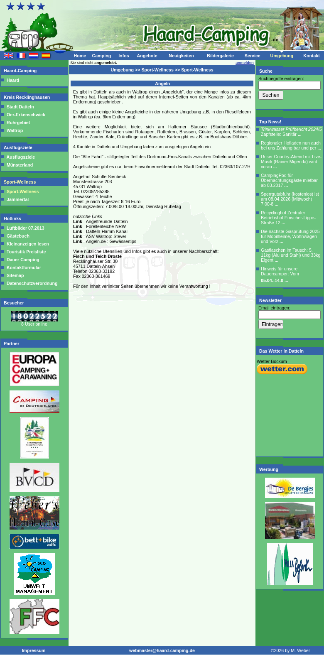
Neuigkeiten (181, 55)
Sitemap (14, 275)
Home (80, 55)
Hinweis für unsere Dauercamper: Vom (280, 274)
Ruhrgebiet (18, 122)
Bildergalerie (220, 55)
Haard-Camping (21, 70)
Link (77, 221)
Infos (123, 55)
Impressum (34, 650)
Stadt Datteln (20, 106)
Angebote (147, 55)
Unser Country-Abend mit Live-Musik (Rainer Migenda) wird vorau (291, 161)
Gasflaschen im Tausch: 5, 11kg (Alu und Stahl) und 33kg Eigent (290, 255)
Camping (101, 55)
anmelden (245, 63)
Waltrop (14, 130)
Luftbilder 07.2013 (24, 228)
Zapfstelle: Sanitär (291, 132)
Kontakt (311, 55)
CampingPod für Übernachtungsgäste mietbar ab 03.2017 (289, 180)
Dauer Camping (22, 259)
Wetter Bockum (272, 361)
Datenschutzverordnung (31, 283)
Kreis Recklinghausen (27, 97)
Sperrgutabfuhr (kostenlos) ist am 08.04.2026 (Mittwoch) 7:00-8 (290, 198)
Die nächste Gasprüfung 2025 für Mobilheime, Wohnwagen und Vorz (290, 236)
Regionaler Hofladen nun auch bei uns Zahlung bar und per (291, 145)
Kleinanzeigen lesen (27, 243)
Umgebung (281, 55)
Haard (12, 80)
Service (252, 55)
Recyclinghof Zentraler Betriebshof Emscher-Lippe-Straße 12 (288, 217)
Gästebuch (17, 235)
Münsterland (19, 164)
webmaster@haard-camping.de (162, 650)
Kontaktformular (23, 267)
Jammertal (17, 199)
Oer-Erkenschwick (26, 114)
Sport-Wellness (20, 181)
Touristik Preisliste (25, 251)
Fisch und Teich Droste (97, 256)
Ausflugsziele (19, 147)
